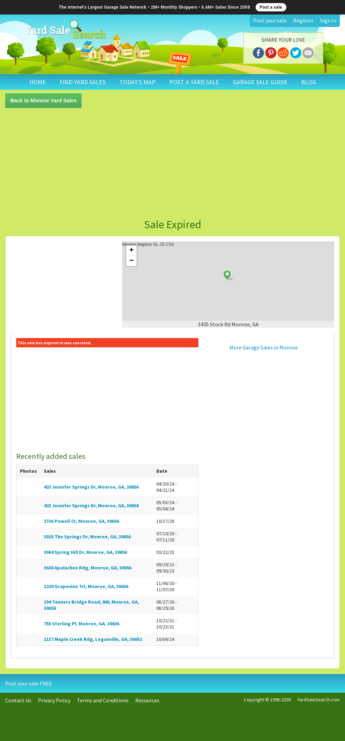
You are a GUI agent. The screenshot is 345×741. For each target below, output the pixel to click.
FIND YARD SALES (83, 82)
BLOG (308, 82)
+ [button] (131, 251)
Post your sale (270, 20)
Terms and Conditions (103, 700)
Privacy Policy (54, 700)
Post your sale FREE (28, 683)
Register (303, 20)
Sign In (328, 20)
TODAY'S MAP (137, 82)
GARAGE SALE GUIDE (260, 82)
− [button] (131, 261)
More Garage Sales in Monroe (263, 347)
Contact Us (18, 700)
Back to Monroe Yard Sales (43, 100)
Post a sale (271, 7)
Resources (147, 700)
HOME (37, 82)
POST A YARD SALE (194, 82)
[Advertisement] (156, 163)
